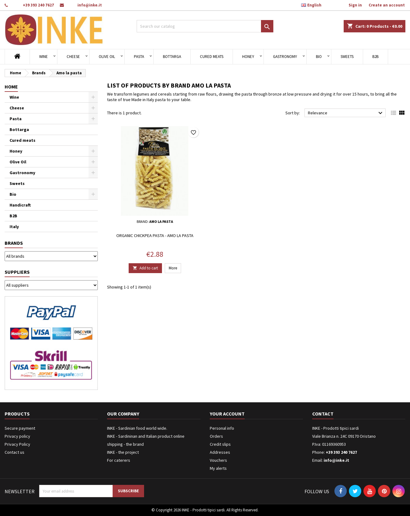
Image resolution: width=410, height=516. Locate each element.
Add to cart (145, 268)
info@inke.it (89, 5)
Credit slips (220, 444)
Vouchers (218, 460)
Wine (43, 56)
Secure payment (20, 428)
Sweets (347, 56)
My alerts (218, 468)
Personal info (222, 428)
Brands (14, 243)
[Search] (205, 26)
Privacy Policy (17, 444)
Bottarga (172, 56)
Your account (227, 414)
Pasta (139, 56)
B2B (375, 56)
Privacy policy (17, 436)
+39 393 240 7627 (38, 5)
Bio (319, 56)
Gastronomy (285, 56)
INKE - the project (123, 452)
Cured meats (211, 56)
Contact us (14, 452)
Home (11, 87)
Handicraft (20, 205)
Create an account (387, 5)
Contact (322, 414)
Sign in (355, 5)
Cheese (73, 56)
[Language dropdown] (314, 5)
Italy (14, 226)
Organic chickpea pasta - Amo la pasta (154, 235)
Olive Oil (107, 56)
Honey (248, 56)
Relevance (346, 113)
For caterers (118, 460)
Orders (216, 436)
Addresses (220, 452)
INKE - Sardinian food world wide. (137, 428)
